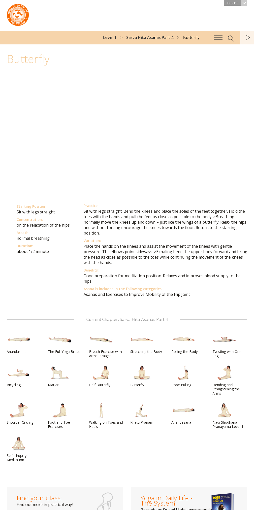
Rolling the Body (184, 343)
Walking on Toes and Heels (106, 416)
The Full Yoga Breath (65, 343)
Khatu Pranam (142, 414)
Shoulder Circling (20, 414)
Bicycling (19, 376)
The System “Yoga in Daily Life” (18, 13)
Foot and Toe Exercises (60, 416)
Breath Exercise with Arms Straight (105, 345)
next (247, 37)
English (237, 3)
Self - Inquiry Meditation (19, 449)
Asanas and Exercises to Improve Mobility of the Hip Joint (137, 294)
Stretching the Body (146, 343)
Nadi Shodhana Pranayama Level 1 (228, 416)
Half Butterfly (101, 376)
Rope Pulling (183, 376)
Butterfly (142, 376)
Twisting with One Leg (227, 345)
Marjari (60, 376)
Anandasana (19, 343)
